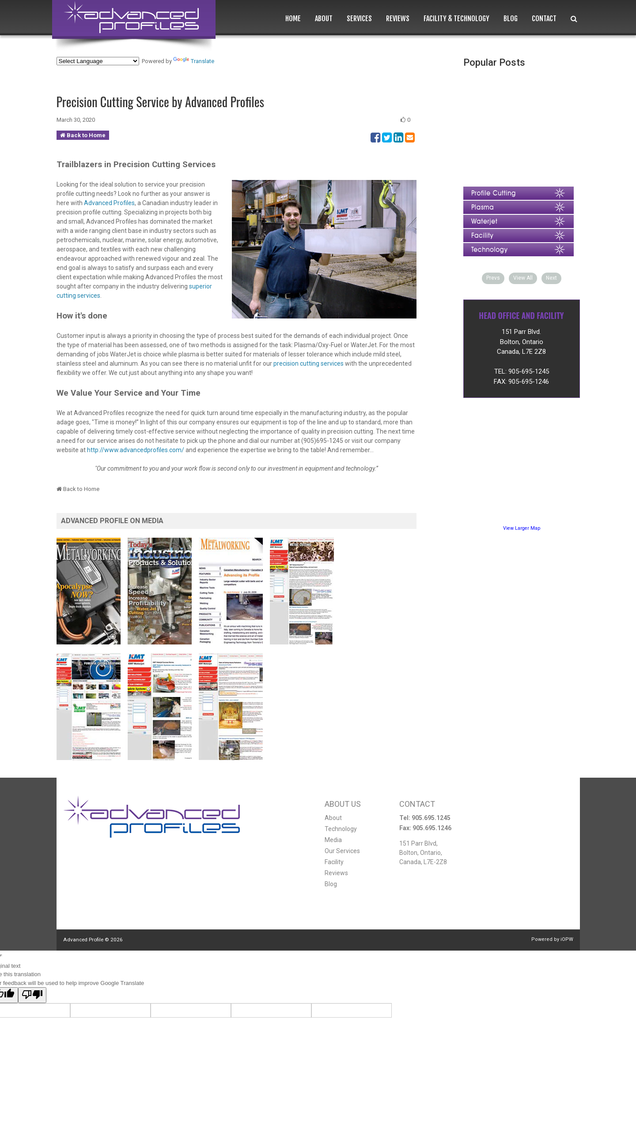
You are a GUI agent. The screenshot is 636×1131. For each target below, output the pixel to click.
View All (523, 278)
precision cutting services (309, 363)
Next (551, 278)
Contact (544, 18)
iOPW (566, 939)
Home (293, 18)
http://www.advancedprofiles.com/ (135, 449)
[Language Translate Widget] (98, 61)
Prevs (493, 278)
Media (333, 839)
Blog (511, 18)
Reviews (397, 18)
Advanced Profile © (93, 939)
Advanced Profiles (109, 202)
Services (359, 18)
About (324, 18)
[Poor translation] (32, 995)
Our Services (342, 850)
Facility (334, 861)
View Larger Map (521, 528)
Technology (341, 828)
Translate (193, 61)
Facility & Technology (456, 18)
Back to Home (86, 135)
